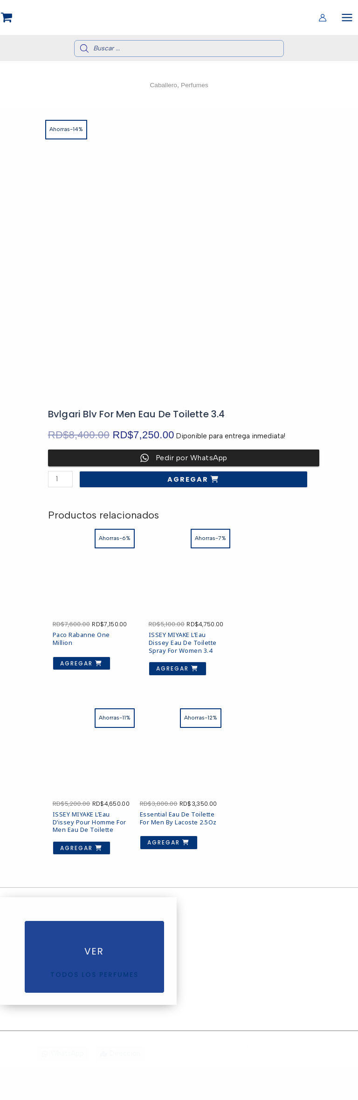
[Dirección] (120, 1087)
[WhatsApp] (63, 1087)
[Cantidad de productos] (60, 480)
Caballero (162, 86)
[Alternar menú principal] (347, 18)
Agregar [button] (76, 662)
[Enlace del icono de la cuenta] (322, 18)
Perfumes (195, 86)
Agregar (189, 480)
